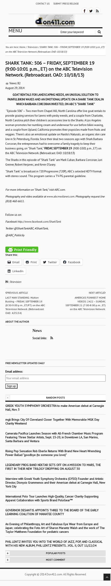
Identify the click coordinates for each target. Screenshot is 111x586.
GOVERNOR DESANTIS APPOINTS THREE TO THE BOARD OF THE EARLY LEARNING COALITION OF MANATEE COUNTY (51, 512)
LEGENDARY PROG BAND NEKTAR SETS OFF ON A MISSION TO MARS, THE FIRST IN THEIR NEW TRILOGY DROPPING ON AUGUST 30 (53, 467)
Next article (97, 292)
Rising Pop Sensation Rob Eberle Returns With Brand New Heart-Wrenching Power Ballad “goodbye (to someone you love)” (53, 453)
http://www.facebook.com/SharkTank (39, 221)
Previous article (16, 292)
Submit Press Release (66, 3)
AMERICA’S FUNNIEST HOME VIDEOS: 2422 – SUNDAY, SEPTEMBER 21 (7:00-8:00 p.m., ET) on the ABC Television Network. (86, 303)
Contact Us (43, 3)
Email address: (14, 371)
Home (22, 47)
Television (15, 282)
